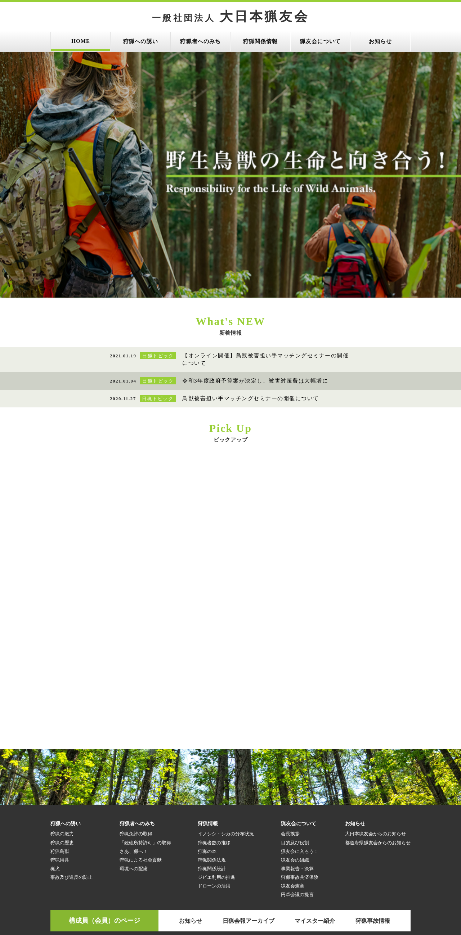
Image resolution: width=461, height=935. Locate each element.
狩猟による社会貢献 (141, 773)
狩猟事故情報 (372, 834)
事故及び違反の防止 (71, 791)
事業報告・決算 (297, 782)
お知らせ (190, 834)
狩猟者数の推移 (214, 756)
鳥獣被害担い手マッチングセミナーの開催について (250, 312)
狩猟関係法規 (212, 773)
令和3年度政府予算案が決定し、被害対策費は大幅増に (255, 294)
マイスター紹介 (315, 834)
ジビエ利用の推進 (216, 791)
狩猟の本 (207, 765)
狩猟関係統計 (212, 782)
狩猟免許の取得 (136, 747)
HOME (58, 858)
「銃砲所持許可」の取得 (145, 756)
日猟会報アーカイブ (248, 834)
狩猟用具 (59, 773)
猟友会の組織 (295, 773)
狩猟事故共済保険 (299, 791)
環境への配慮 (134, 782)
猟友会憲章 (292, 799)
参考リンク (87, 858)
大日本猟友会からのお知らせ (375, 747)
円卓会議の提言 (297, 808)
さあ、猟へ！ (134, 765)
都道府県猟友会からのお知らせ (378, 756)
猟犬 (55, 782)
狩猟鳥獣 (59, 765)
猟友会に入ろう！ (299, 765)
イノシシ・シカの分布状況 (226, 747)
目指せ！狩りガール (63, 889)
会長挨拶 (290, 747)
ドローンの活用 (214, 799)
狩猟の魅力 (62, 747)
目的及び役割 (295, 756)
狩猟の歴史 (62, 756)
